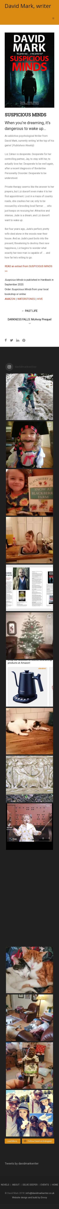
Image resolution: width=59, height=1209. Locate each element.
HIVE (40, 298)
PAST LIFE (30, 310)
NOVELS (5, 1184)
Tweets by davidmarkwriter (22, 1163)
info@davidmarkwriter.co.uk (40, 1193)
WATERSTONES (26, 298)
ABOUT (16, 1184)
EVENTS (45, 1184)
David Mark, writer (28, 6)
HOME (55, 1184)
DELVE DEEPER (30, 1184)
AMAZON (10, 298)
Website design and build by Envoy (29, 1197)
